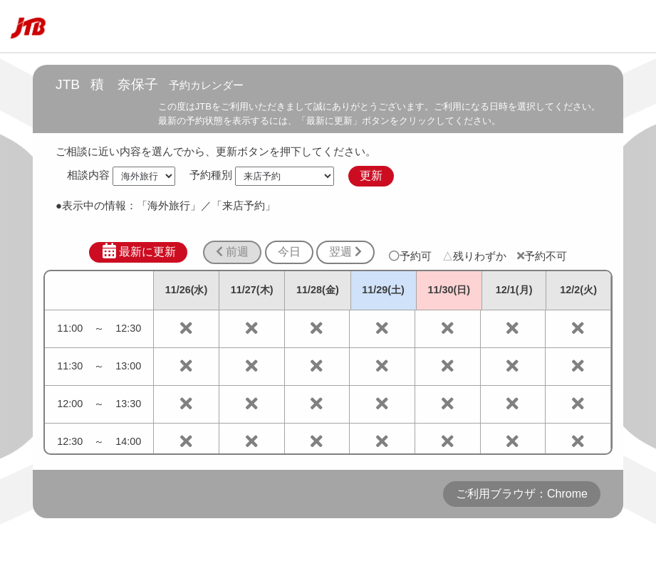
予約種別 (210, 175)
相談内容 (88, 175)
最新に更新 (138, 251)
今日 (289, 252)
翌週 (345, 252)
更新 (371, 175)
